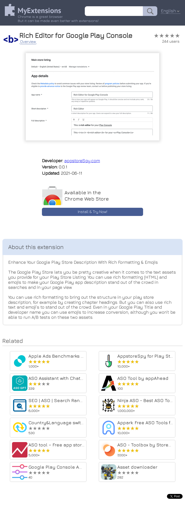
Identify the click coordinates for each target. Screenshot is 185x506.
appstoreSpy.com (82, 160)
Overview (28, 41)
